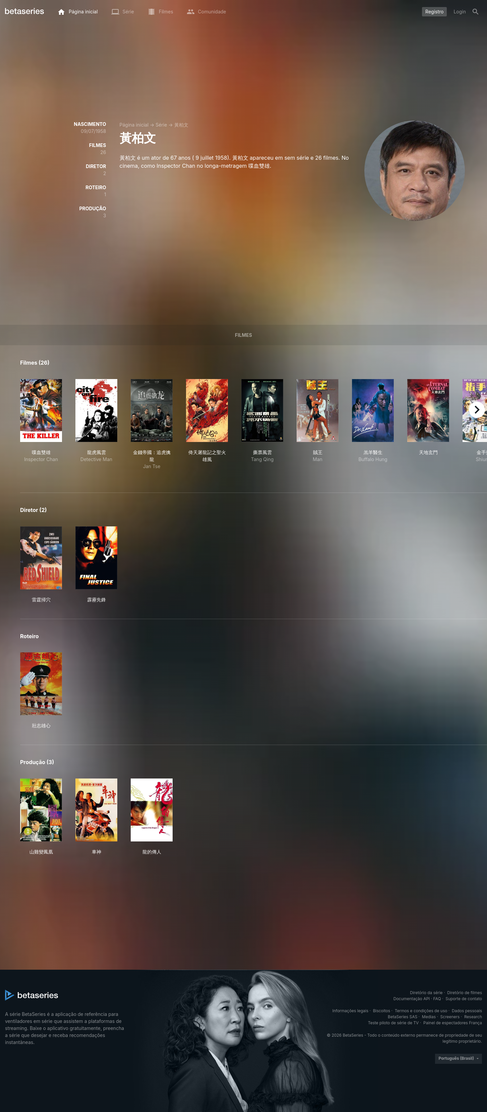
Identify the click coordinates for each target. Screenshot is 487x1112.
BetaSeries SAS (402, 1016)
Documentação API (411, 998)
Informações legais (350, 1010)
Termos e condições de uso (421, 1010)
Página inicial (134, 125)
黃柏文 (181, 125)
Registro (434, 11)
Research (473, 1016)
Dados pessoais (467, 1010)
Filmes (243, 335)
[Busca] (475, 11)
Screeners (450, 1016)
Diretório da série (426, 992)
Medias (429, 1016)
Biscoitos (381, 1010)
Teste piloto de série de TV (393, 1022)
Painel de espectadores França (452, 1022)
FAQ (437, 998)
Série (161, 125)
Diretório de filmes (464, 992)
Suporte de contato (463, 998)
